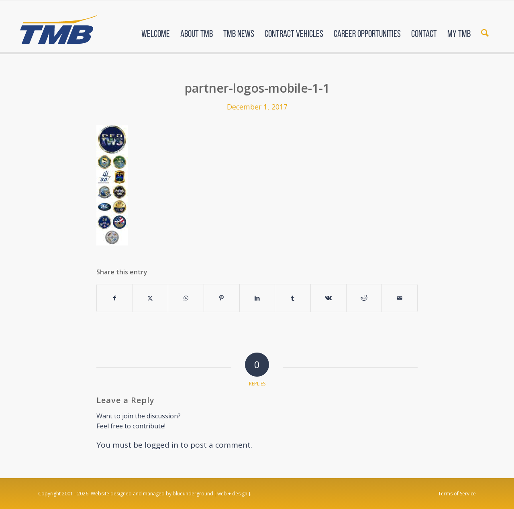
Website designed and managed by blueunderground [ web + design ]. (171, 493)
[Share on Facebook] (115, 298)
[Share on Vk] (328, 298)
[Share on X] (150, 298)
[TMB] (58, 26)
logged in (161, 445)
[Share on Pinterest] (221, 298)
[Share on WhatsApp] (186, 298)
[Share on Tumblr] (292, 298)
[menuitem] (155, 27)
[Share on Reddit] (364, 298)
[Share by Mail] (399, 298)
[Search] (485, 27)
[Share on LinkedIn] (257, 298)
